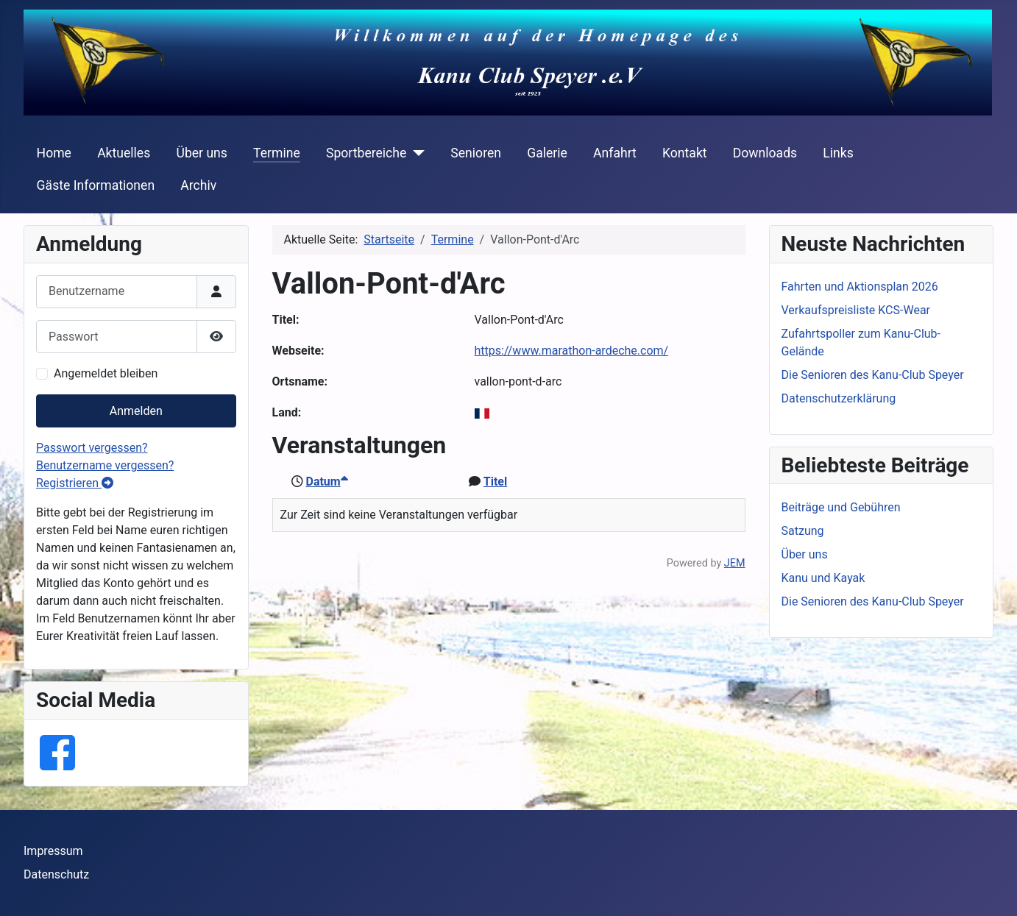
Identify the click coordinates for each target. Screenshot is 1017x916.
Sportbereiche (366, 153)
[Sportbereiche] (415, 153)
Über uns (201, 153)
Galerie (547, 153)
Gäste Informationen (96, 185)
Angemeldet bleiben (105, 373)
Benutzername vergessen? (105, 465)
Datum (326, 482)
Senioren (475, 153)
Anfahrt (615, 153)
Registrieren (74, 483)
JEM (734, 563)
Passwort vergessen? (92, 448)
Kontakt (684, 153)
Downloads (765, 153)
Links (838, 153)
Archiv (198, 185)
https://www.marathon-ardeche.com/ (572, 351)
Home (54, 153)
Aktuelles (123, 153)
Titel (495, 482)
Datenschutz (56, 874)
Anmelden (136, 411)
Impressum (53, 851)
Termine (276, 153)
